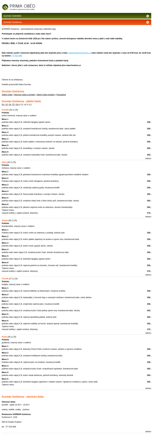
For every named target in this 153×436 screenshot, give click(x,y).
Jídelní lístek (7, 95)
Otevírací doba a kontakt (24, 95)
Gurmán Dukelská (76, 16)
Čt (13, 104)
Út (6, 104)
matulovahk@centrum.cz (79, 53)
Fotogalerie (61, 95)
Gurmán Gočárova (76, 22)
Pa (17, 104)
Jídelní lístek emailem (45, 95)
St (10, 104)
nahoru (148, 158)
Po (3, 104)
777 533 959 (16, 56)
